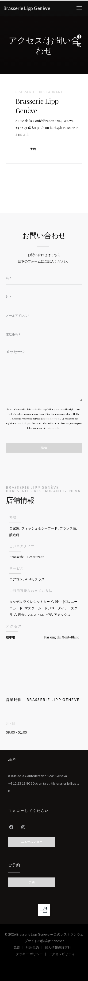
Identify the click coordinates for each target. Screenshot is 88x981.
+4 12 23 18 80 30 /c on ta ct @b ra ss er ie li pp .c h (46, 130)
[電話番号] (44, 334)
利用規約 (35, 948)
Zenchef (57, 941)
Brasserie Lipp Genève (27, 8)
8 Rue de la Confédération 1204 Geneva (48, 120)
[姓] (44, 296)
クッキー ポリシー (32, 954)
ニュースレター (31, 841)
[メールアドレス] (44, 315)
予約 (33, 149)
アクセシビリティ (62, 954)
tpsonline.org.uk (51, 418)
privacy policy (54, 428)
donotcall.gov (24, 423)
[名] (44, 277)
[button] (79, 8)
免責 (19, 948)
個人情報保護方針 (61, 948)
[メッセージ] (44, 374)
